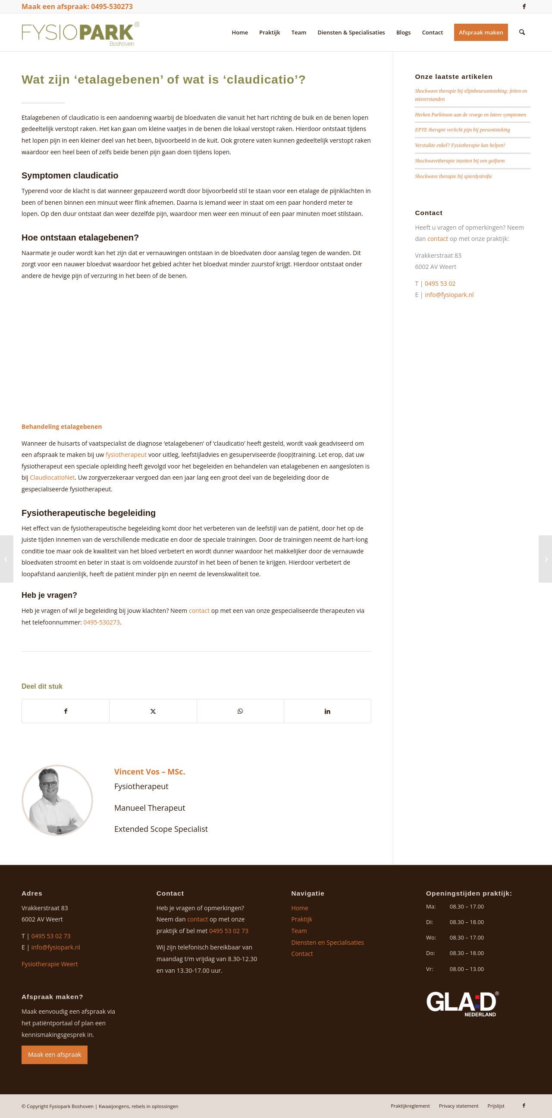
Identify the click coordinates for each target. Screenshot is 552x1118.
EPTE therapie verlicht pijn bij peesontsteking (462, 130)
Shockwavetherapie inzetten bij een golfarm (460, 161)
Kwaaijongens (114, 1106)
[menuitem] (240, 32)
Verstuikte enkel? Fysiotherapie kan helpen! (460, 145)
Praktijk (301, 919)
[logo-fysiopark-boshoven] (81, 32)
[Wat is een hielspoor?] (6, 559)
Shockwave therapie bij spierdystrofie (453, 176)
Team (299, 931)
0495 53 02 (441, 283)
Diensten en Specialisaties (327, 942)
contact (199, 610)
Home (299, 908)
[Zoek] (522, 32)
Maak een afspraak (54, 1054)
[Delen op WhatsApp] (240, 711)
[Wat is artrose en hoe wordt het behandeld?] (545, 559)
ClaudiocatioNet (52, 477)
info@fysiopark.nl (449, 294)
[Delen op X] (153, 711)
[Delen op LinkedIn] (327, 711)
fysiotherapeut (126, 454)
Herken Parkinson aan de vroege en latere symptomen (470, 115)
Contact (302, 953)
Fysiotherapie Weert (50, 964)
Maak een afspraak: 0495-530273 (77, 6)
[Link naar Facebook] (524, 6)
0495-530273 (101, 622)
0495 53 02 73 (51, 936)
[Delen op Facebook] (65, 711)
